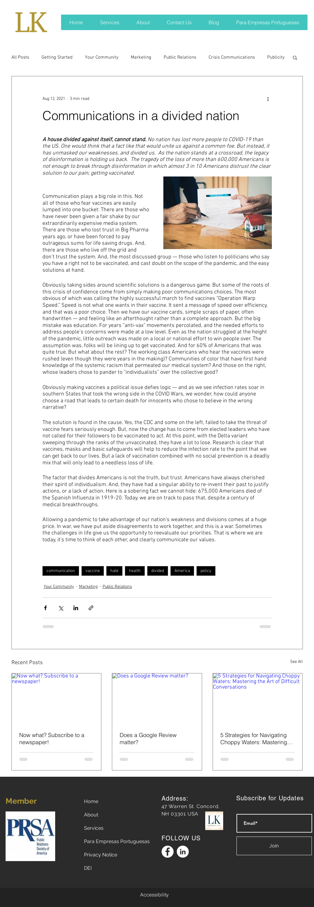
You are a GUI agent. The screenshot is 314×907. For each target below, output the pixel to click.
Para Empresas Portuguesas (117, 841)
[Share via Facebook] (45, 608)
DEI (88, 868)
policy (206, 571)
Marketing (141, 57)
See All (296, 661)
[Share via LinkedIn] (76, 608)
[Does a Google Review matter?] (157, 698)
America (182, 571)
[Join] (274, 846)
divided (157, 571)
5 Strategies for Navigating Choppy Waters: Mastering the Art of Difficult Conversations (253, 738)
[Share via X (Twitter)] (61, 608)
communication (60, 571)
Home (91, 801)
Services (94, 828)
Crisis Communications (232, 57)
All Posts (20, 57)
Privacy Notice (100, 855)
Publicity (276, 57)
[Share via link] (91, 608)
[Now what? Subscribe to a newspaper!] (56, 698)
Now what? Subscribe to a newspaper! (51, 738)
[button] (295, 57)
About (91, 815)
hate (114, 571)
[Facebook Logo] (167, 852)
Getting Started (57, 57)
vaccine (93, 571)
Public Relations (180, 57)
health (135, 571)
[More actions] (268, 98)
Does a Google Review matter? (148, 738)
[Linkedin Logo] (183, 852)
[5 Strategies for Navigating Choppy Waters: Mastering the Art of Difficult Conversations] (258, 698)
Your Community (101, 57)
